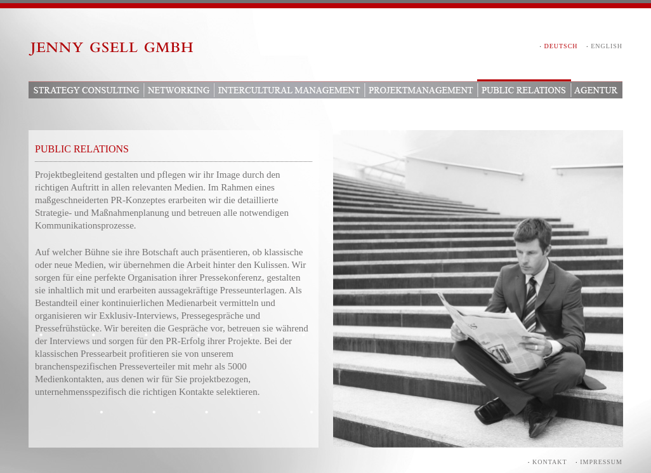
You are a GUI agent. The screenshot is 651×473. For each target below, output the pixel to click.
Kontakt (549, 461)
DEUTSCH (560, 46)
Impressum (601, 461)
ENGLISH (606, 46)
